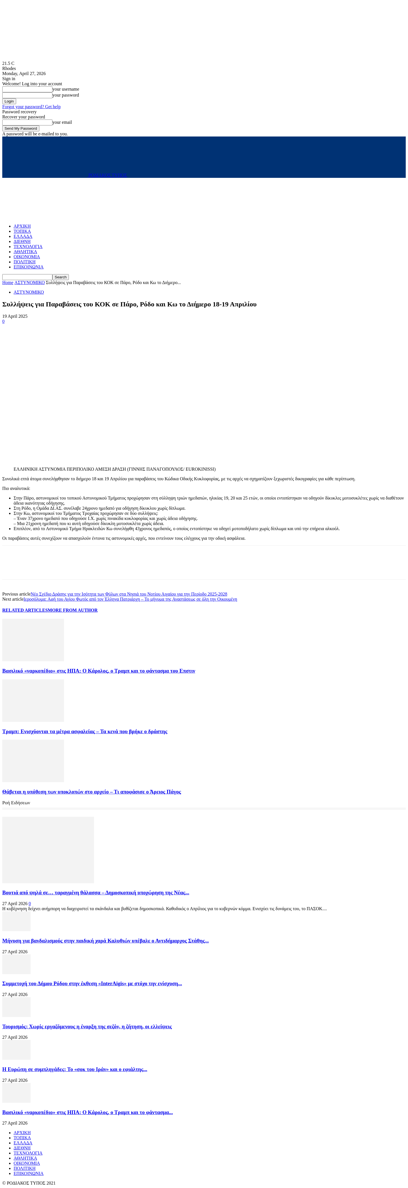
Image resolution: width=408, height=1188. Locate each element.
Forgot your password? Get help (31, 106)
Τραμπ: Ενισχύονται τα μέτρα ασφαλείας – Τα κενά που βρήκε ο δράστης (84, 731)
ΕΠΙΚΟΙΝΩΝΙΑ (29, 267)
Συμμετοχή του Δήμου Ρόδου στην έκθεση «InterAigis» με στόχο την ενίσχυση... (92, 983)
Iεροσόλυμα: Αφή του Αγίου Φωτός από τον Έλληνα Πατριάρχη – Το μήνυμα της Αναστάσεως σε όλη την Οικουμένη (130, 599)
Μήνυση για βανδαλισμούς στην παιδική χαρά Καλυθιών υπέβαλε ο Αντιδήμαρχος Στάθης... (105, 941)
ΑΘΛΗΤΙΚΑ (25, 251)
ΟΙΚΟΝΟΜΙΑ (27, 256)
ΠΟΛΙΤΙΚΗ (24, 261)
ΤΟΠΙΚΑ (22, 231)
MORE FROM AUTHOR (73, 610)
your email (62, 122)
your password (65, 95)
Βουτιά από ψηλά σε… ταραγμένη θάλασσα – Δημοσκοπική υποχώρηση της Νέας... (95, 892)
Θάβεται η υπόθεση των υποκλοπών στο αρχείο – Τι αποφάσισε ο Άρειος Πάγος (91, 792)
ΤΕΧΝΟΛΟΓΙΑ (28, 246)
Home (7, 282)
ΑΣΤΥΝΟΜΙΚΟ (29, 282)
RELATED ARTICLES (25, 610)
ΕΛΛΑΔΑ (23, 236)
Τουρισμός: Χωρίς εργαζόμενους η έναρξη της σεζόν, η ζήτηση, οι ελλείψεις (87, 1026)
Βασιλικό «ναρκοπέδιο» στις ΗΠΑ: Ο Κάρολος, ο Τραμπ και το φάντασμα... (87, 1112)
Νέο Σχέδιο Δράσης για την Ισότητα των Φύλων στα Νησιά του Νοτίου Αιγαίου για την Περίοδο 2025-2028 (129, 594)
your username (65, 89)
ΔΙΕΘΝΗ (22, 241)
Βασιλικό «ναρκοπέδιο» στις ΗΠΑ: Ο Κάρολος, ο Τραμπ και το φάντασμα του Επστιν (98, 671)
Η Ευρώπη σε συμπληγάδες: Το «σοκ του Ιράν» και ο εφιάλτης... (74, 1069)
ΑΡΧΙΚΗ (22, 226)
